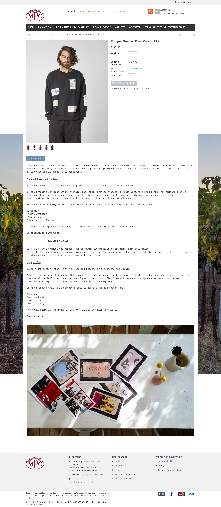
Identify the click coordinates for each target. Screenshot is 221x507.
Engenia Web (36, 505)
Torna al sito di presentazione (165, 27)
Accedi (116, 461)
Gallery (120, 27)
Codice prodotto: (117, 63)
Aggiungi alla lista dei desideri (131, 89)
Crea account (120, 466)
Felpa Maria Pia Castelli (72, 27)
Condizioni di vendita (168, 461)
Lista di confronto (123, 479)
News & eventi (102, 27)
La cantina (45, 27)
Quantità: (117, 75)
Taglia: (115, 53)
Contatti (134, 27)
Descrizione (35, 159)
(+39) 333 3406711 (92, 475)
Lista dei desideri (123, 474)
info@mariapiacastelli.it (84, 482)
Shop (31, 27)
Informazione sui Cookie (170, 470)
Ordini (116, 470)
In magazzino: (117, 70)
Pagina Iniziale (35, 35)
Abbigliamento (55, 35)
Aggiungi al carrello (124, 83)
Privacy (159, 466)
